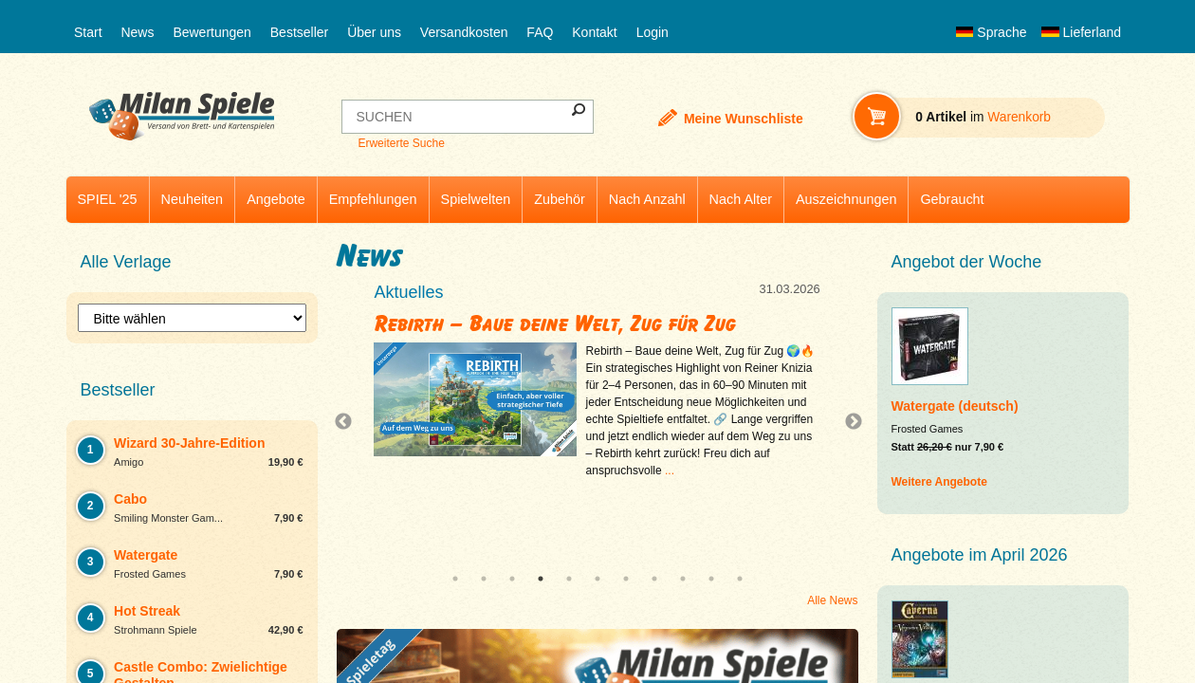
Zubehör (559, 199)
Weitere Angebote (939, 482)
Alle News (832, 600)
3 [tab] (512, 578)
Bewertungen (212, 32)
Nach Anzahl (647, 199)
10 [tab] (711, 578)
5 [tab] (569, 578)
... (669, 470)
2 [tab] (483, 578)
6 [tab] (597, 578)
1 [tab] (455, 578)
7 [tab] (625, 578)
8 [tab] (654, 578)
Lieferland (1081, 32)
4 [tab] (540, 578)
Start (88, 32)
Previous (348, 422)
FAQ (539, 32)
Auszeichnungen (846, 199)
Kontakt (594, 32)
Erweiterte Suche (401, 143)
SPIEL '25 (108, 199)
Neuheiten (192, 199)
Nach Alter (740, 199)
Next (845, 422)
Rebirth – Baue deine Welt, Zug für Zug (555, 323)
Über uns (374, 32)
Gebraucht (952, 199)
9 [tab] (682, 578)
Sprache (991, 32)
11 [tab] (739, 578)
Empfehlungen (373, 199)
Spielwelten (476, 199)
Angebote (276, 199)
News (137, 32)
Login (652, 32)
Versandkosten (464, 32)
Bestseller (299, 32)
